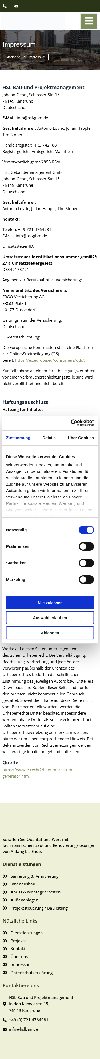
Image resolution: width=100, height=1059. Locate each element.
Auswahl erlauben (50, 617)
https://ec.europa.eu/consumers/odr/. (50, 360)
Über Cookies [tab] (81, 437)
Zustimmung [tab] (18, 437)
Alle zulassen (50, 602)
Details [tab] (49, 437)
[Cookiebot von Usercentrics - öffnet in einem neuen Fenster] (71, 422)
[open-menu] (88, 21)
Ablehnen (50, 633)
